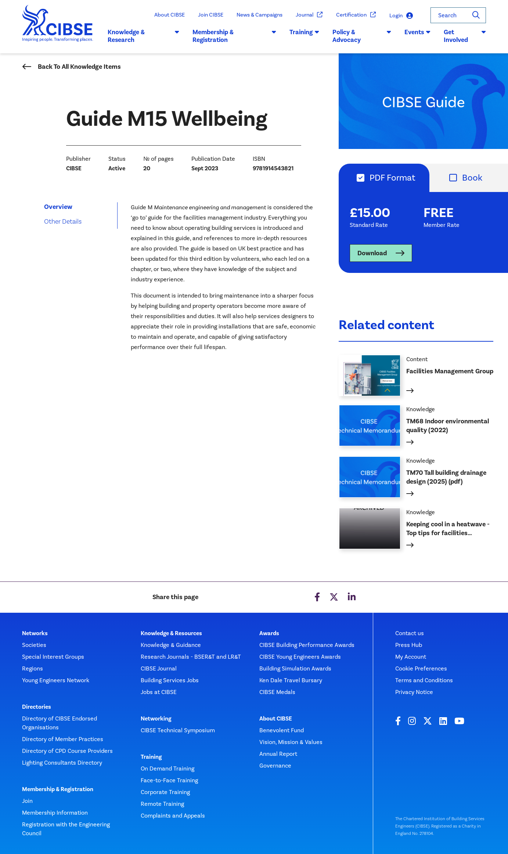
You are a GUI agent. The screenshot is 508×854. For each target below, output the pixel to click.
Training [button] (304, 32)
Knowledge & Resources (171, 633)
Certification (356, 14)
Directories (36, 707)
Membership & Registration (57, 789)
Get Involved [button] (465, 36)
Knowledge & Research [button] (143, 36)
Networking (156, 718)
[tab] (384, 178)
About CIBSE (169, 14)
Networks (35, 633)
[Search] (476, 15)
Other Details (63, 221)
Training (151, 757)
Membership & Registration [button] (234, 36)
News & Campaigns (259, 14)
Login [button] (401, 15)
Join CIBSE (210, 14)
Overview (58, 207)
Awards (269, 633)
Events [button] (417, 32)
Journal (309, 14)
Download (372, 253)
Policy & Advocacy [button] (361, 36)
